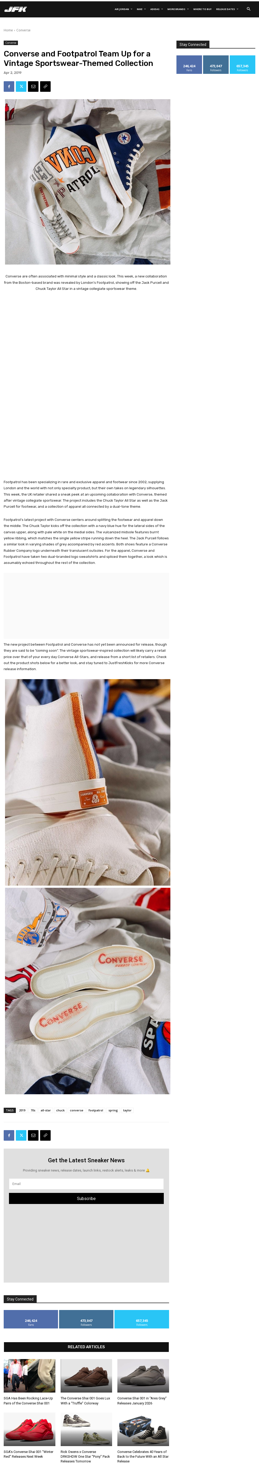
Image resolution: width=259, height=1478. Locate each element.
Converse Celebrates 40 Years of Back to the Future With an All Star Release (143, 1456)
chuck (60, 1110)
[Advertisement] (86, 331)
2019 (22, 1110)
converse (76, 1110)
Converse (23, 30)
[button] (248, 9)
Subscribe (86, 1198)
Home (8, 30)
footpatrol (96, 1110)
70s (33, 1110)
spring (113, 1110)
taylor (127, 1110)
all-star (46, 1110)
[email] (86, 1183)
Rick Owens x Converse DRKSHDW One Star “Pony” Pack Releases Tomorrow (85, 1456)
